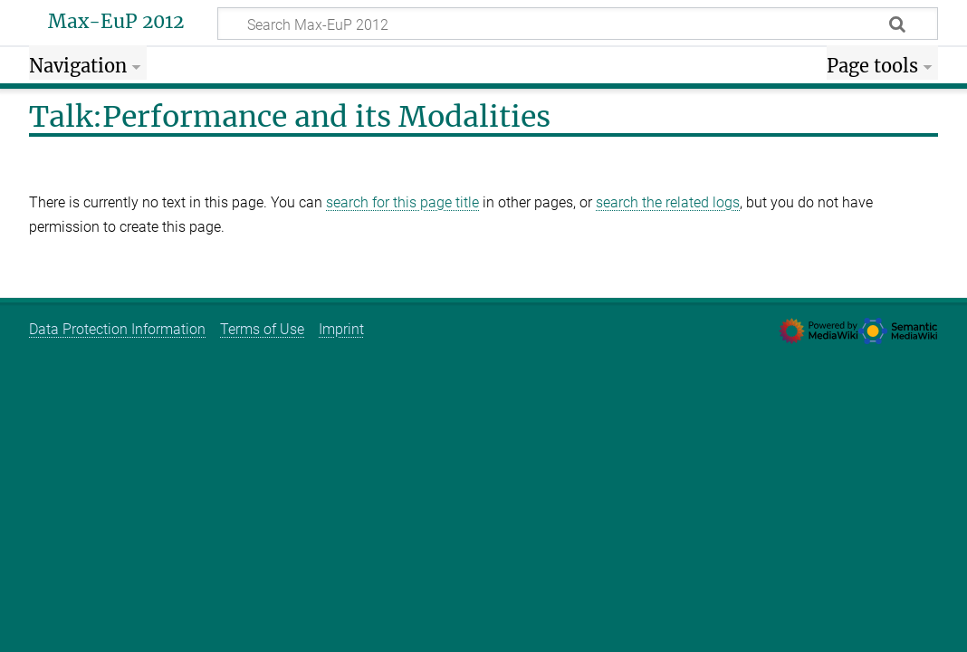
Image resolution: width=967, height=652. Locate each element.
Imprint (341, 329)
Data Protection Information (117, 329)
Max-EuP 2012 (116, 22)
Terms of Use (262, 329)
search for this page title (402, 202)
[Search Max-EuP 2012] (577, 23)
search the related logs (668, 202)
